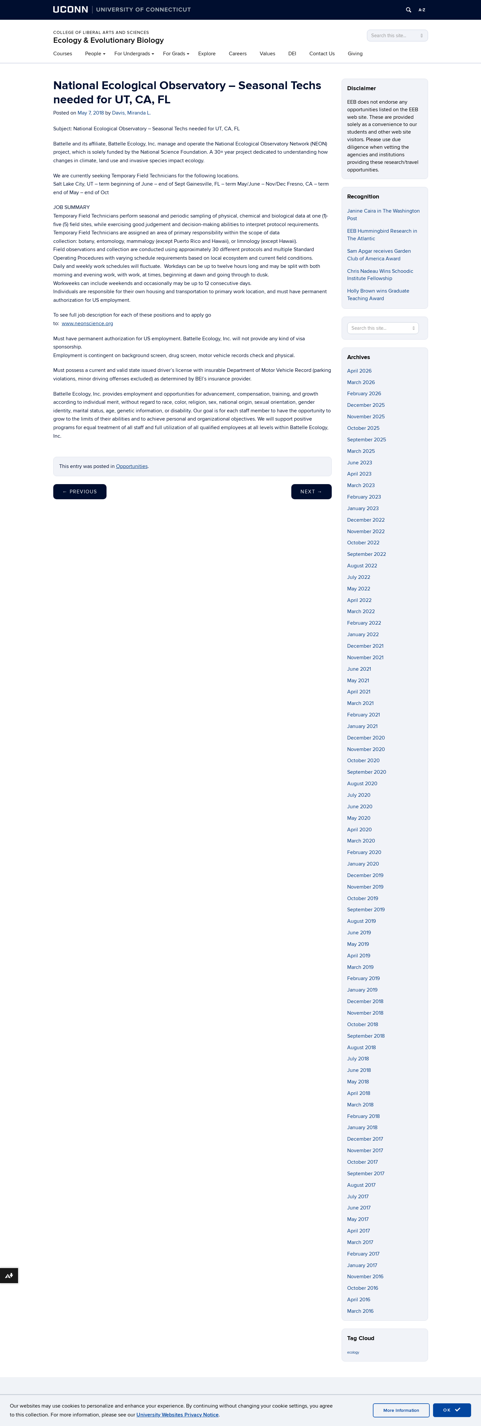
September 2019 (366, 909)
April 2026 (359, 371)
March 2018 (360, 1105)
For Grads (174, 53)
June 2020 (360, 806)
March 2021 (360, 703)
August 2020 (362, 783)
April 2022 (359, 600)
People (93, 53)
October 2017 (362, 1162)
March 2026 (361, 382)
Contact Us (322, 53)
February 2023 (364, 497)
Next (312, 492)
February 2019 (363, 978)
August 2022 (362, 565)
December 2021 (365, 646)
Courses (62, 53)
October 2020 (363, 760)
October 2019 (362, 898)
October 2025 (363, 428)
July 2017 (358, 1196)
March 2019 (360, 967)
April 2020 (359, 829)
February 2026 (364, 393)
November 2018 (365, 1013)
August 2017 (361, 1185)
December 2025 (366, 405)
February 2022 (364, 623)
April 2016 (358, 1299)
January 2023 (363, 508)
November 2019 (365, 887)
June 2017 (359, 1208)
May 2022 (358, 588)
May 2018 (358, 1081)
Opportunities (132, 466)
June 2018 (359, 1070)
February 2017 (363, 1254)
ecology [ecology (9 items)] (353, 1352)
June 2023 (359, 462)
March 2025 (361, 451)
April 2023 (359, 474)
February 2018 (363, 1116)
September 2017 (365, 1173)
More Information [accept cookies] (401, 1410)
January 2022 (363, 634)
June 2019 (359, 932)
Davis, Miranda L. (131, 113)
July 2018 (358, 1058)
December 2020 (366, 738)
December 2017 (365, 1139)
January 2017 (362, 1265)
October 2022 (363, 542)
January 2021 (362, 726)
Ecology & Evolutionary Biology (108, 40)
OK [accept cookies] (452, 1410)
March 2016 (360, 1311)
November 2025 (366, 416)
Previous (79, 492)
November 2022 (366, 531)
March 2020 (361, 841)
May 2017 (358, 1219)
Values (267, 53)
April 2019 (358, 955)
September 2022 (366, 554)
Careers (238, 53)
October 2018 (362, 1024)
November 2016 (365, 1276)
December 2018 (365, 1001)
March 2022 (361, 611)
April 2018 (358, 1093)
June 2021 (359, 669)
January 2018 (362, 1127)
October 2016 (362, 1288)
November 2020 (366, 749)
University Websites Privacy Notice (177, 1415)
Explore (207, 53)
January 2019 (362, 990)
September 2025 (366, 439)
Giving (355, 53)
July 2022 (358, 577)
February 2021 (363, 715)
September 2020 (366, 772)
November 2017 (365, 1150)
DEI (292, 53)
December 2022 (366, 520)
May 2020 (359, 818)
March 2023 (361, 485)
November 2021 (365, 657)
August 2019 (361, 921)
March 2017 (360, 1242)
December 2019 (365, 875)
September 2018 (366, 1036)
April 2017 (358, 1231)
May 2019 (358, 944)
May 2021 (358, 680)
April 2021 (358, 691)
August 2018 (361, 1047)
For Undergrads (132, 53)
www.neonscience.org (87, 323)
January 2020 (363, 864)
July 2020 (359, 795)
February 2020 (364, 852)
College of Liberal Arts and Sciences (101, 32)
